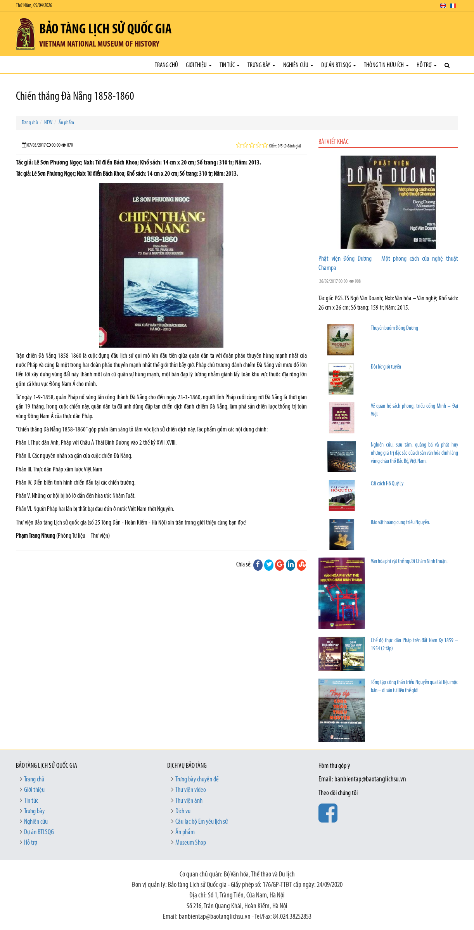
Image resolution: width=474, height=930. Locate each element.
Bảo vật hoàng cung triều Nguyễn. (400, 523)
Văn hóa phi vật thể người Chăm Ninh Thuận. (409, 562)
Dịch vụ (182, 811)
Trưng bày (261, 65)
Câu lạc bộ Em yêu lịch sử (201, 822)
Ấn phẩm (66, 123)
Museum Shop (190, 843)
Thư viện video (190, 790)
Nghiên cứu (298, 65)
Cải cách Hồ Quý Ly (387, 484)
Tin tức (230, 65)
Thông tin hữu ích (386, 65)
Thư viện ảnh (188, 801)
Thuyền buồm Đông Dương (394, 328)
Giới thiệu (199, 65)
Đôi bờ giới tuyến (386, 367)
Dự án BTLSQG (338, 65)
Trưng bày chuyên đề (197, 779)
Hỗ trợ (427, 65)
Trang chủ (166, 65)
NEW (48, 123)
